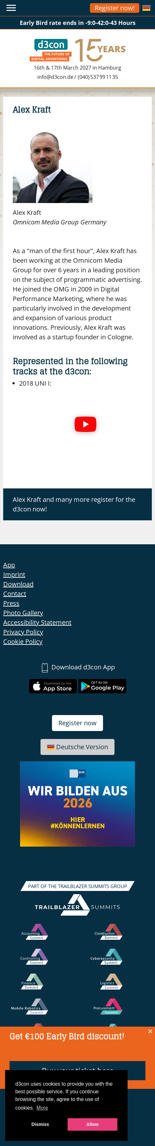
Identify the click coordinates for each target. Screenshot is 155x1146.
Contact (14, 593)
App (9, 565)
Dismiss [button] (40, 1124)
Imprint (14, 574)
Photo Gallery (23, 612)
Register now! (115, 8)
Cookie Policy (22, 641)
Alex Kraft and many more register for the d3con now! (74, 504)
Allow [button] (92, 1124)
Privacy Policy (23, 632)
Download (18, 584)
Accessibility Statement (37, 622)
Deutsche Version (77, 747)
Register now (77, 723)
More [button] (42, 1108)
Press (11, 603)
